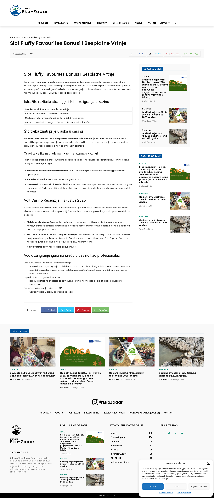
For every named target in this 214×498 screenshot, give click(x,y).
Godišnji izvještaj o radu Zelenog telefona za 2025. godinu (154, 136)
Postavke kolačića (166, 493)
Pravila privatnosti (184, 493)
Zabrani (175, 486)
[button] (208, 463)
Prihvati (153, 486)
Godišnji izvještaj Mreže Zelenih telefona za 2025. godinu (154, 115)
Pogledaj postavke (199, 486)
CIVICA (145, 76)
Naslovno (146, 109)
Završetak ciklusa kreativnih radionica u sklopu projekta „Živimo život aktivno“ (32, 374)
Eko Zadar (15, 379)
